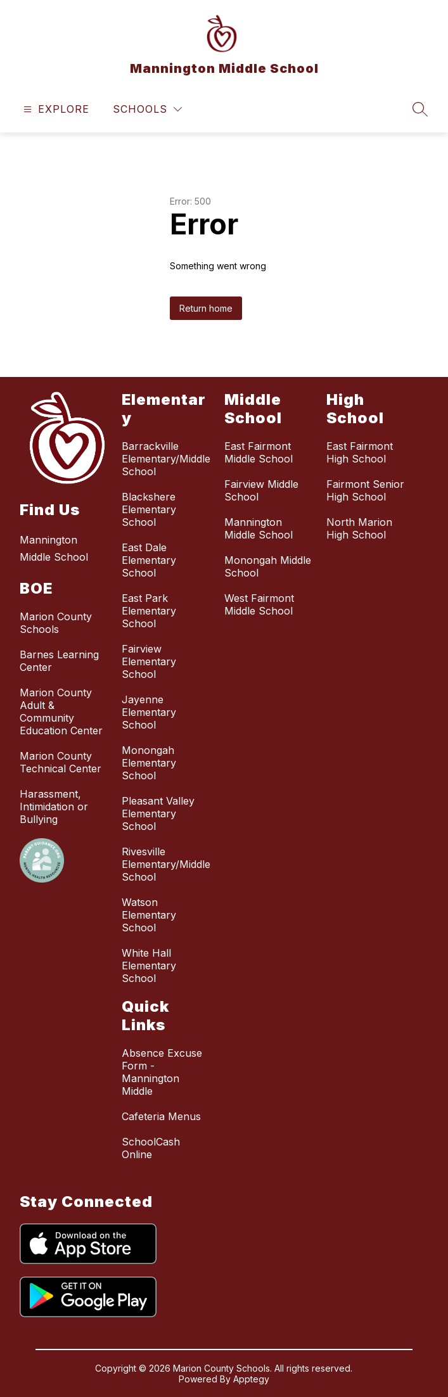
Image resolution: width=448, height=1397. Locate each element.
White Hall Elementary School (149, 966)
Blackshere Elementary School (149, 509)
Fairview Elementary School (149, 661)
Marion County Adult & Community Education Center (61, 711)
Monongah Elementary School (149, 763)
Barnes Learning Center (59, 660)
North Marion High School (359, 528)
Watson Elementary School (149, 915)
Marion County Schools (56, 622)
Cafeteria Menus (161, 1116)
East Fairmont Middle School (258, 452)
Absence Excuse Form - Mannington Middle (162, 1072)
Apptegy (251, 1379)
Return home (206, 308)
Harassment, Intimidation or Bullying (54, 807)
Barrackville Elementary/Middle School (166, 459)
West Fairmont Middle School (259, 604)
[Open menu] (54, 109)
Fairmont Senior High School (365, 490)
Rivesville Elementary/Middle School (166, 864)
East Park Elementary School (149, 611)
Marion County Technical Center (60, 762)
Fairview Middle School (261, 490)
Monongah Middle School (267, 566)
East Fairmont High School (359, 452)
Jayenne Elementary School (149, 712)
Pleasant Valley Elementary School (158, 813)
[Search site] (420, 109)
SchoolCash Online (151, 1148)
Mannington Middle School (258, 528)
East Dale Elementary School (149, 560)
